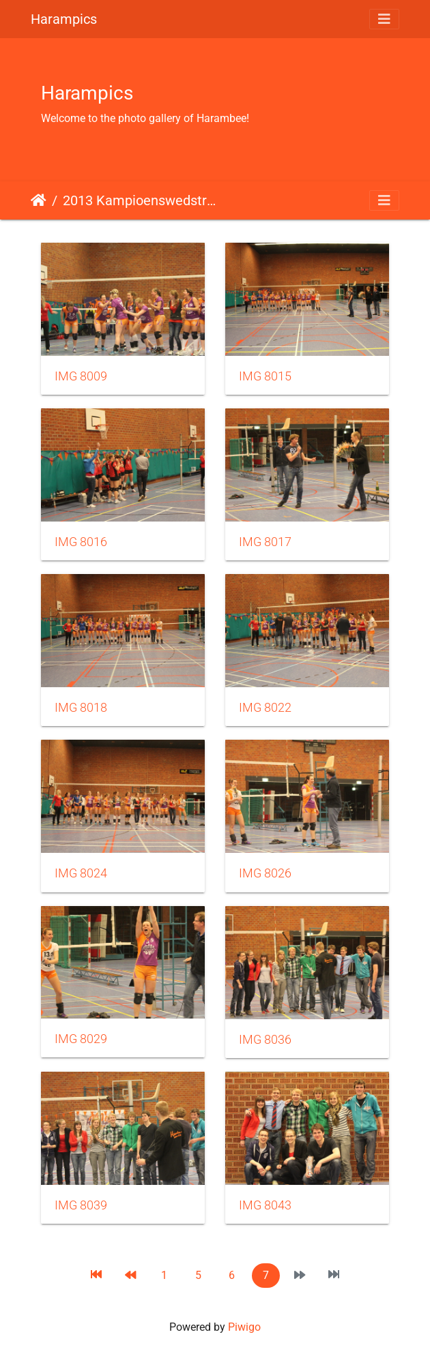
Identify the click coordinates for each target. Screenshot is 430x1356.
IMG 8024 (81, 873)
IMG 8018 (81, 707)
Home (38, 200)
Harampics (64, 19)
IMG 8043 (265, 1205)
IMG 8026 (265, 873)
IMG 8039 (81, 1205)
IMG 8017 (265, 542)
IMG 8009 (81, 376)
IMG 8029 (81, 1039)
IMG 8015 (265, 376)
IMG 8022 (265, 707)
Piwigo (244, 1327)
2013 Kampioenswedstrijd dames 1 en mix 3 (140, 200)
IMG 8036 (265, 1039)
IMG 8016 (81, 542)
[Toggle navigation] (384, 19)
